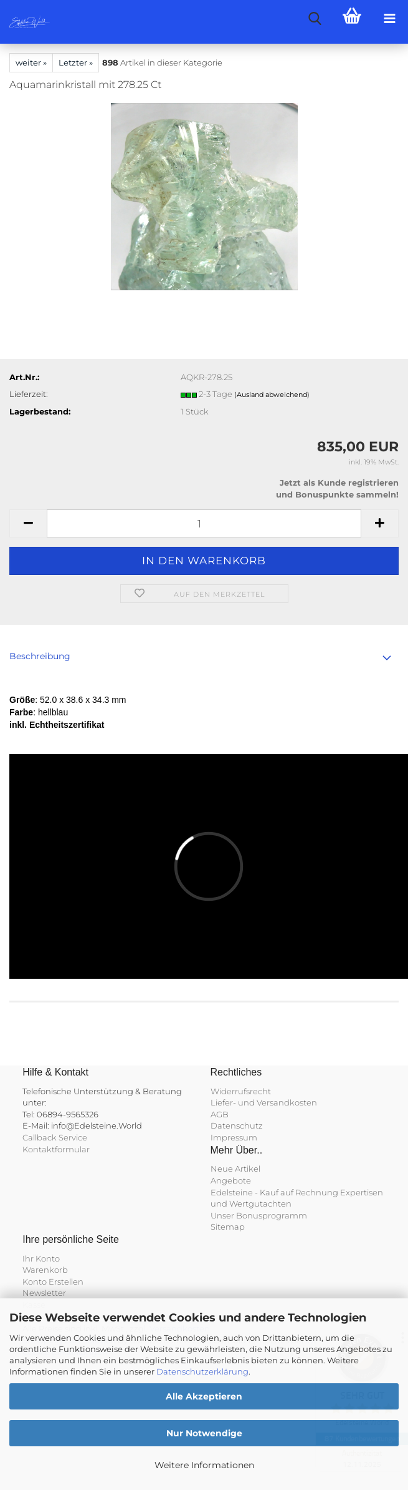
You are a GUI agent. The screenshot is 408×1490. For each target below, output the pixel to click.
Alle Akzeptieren (204, 1396)
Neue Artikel (235, 1169)
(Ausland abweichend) (272, 394)
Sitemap (228, 1227)
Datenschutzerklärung (202, 1371)
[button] (28, 523)
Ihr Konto (41, 1258)
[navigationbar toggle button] (389, 18)
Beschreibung (39, 656)
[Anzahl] (204, 523)
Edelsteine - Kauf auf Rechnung (274, 1192)
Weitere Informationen (204, 1465)
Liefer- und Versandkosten (264, 1102)
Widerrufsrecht (241, 1091)
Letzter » (76, 62)
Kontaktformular (56, 1149)
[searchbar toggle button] (314, 18)
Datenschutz (237, 1125)
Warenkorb (45, 1270)
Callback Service (54, 1137)
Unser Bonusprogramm (259, 1215)
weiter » (31, 62)
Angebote (231, 1180)
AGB (220, 1114)
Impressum (234, 1137)
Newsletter (44, 1293)
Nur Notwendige (204, 1433)
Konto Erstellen (52, 1282)
